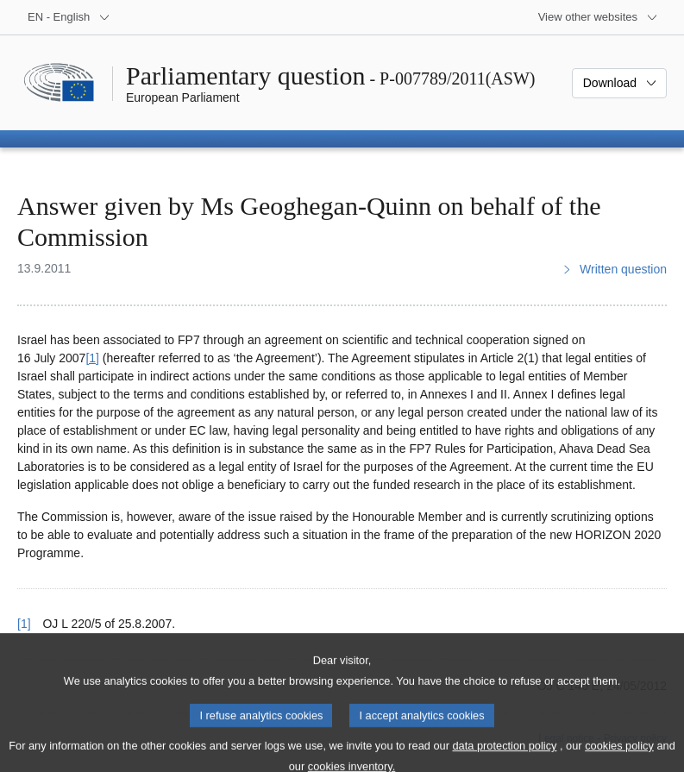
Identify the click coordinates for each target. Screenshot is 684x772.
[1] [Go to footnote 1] (92, 358)
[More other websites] (598, 17)
